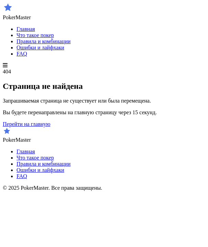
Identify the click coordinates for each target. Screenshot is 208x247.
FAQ (22, 54)
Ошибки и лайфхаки (40, 47)
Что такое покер (35, 35)
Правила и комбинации (43, 41)
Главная (26, 29)
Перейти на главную (26, 124)
